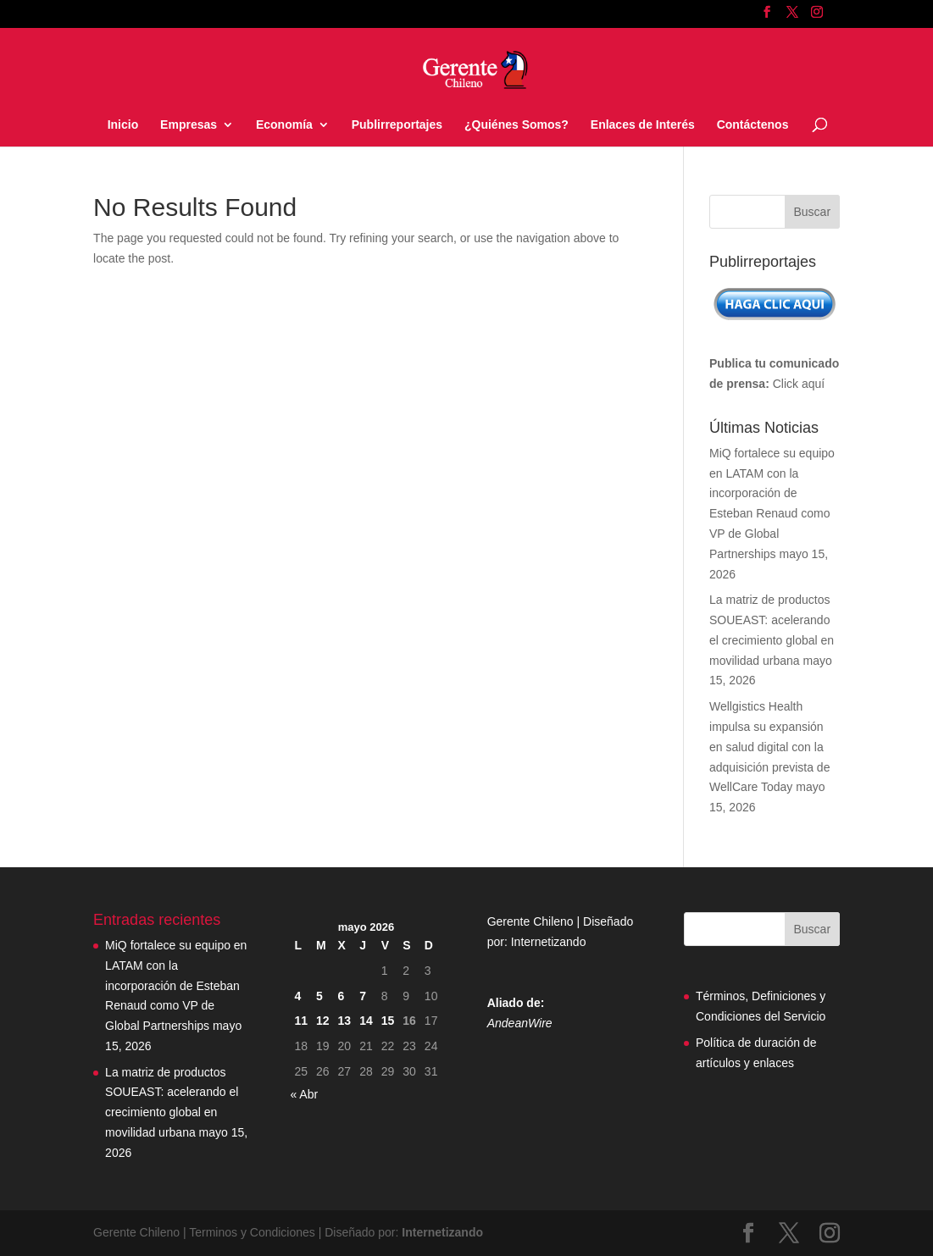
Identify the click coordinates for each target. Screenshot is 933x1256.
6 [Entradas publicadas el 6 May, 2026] (341, 996)
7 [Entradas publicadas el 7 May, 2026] (362, 996)
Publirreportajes (397, 125)
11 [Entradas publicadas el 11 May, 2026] (301, 1020)
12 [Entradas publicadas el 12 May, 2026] (323, 1020)
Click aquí (799, 383)
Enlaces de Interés (643, 125)
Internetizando (548, 942)
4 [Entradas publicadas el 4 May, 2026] (297, 996)
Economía (284, 125)
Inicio (123, 125)
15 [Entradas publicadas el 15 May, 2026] (388, 1020)
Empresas (188, 125)
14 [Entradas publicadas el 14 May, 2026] (366, 1020)
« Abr (304, 1094)
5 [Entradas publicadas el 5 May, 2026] (319, 996)
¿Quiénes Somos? (516, 125)
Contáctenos (753, 125)
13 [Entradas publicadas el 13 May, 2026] (345, 1020)
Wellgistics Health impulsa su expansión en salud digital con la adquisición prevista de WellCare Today (769, 747)
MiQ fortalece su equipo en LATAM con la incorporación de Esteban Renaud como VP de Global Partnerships (176, 985)
